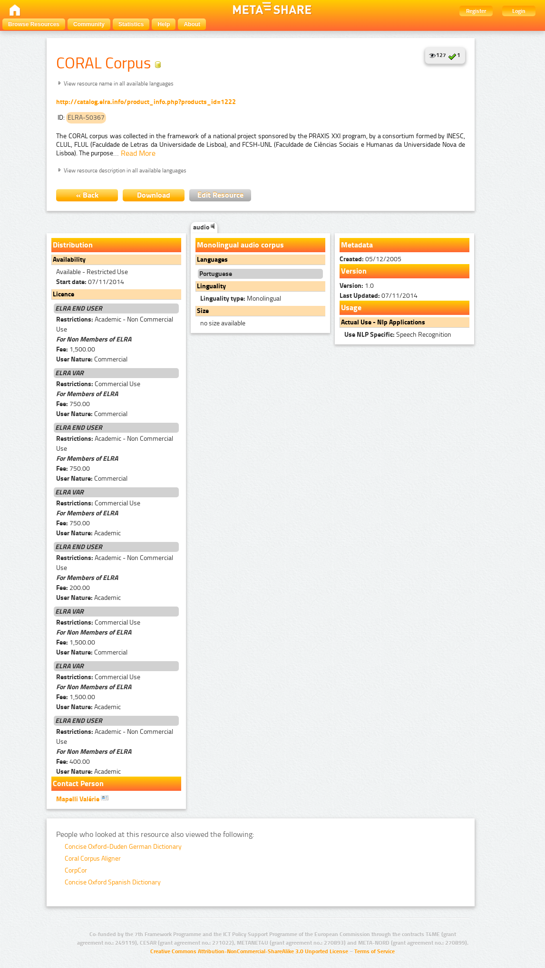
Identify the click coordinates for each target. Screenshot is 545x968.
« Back (87, 194)
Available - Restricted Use (92, 272)
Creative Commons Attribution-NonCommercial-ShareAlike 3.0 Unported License (249, 951)
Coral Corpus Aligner (93, 858)
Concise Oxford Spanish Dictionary (113, 882)
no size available (222, 323)
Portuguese (215, 274)
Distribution (73, 244)
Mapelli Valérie (82, 798)
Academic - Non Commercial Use (114, 324)
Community (89, 24)
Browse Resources (33, 24)
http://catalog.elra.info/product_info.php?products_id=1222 (146, 102)
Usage (351, 307)
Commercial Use (98, 384)
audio (204, 227)
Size (203, 311)
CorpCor (76, 870)
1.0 (357, 286)
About (192, 24)
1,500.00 (75, 349)
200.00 (73, 588)
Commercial (91, 359)
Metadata (357, 244)
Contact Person (78, 783)
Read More (138, 153)
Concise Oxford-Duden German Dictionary (123, 847)
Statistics (131, 24)
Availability (69, 260)
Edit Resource (220, 194)
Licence (63, 294)
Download (153, 194)
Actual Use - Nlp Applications (383, 322)
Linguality (211, 286)
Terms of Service (374, 951)
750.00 (73, 404)
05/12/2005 (370, 259)
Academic (88, 533)
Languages (212, 260)
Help (163, 24)
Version (354, 270)
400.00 (73, 762)
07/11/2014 (90, 282)
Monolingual (240, 298)
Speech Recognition (397, 335)
